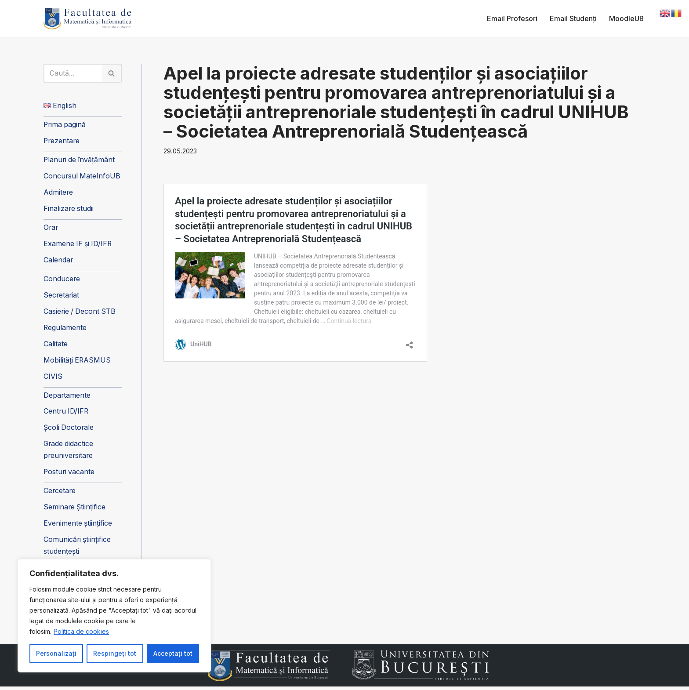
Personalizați (56, 653)
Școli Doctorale (69, 430)
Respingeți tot (114, 653)
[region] (114, 615)
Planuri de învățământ (80, 160)
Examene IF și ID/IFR (78, 245)
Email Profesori (511, 18)
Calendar (58, 261)
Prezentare (62, 141)
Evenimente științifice (78, 526)
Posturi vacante (70, 474)
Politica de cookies (81, 631)
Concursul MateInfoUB (82, 177)
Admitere (58, 193)
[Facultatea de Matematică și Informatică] (87, 18)
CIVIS (53, 378)
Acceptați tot (172, 653)
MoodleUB (626, 18)
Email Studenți (572, 18)
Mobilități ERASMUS (78, 362)
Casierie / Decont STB (80, 313)
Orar (51, 228)
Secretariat (62, 296)
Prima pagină (65, 125)
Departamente (67, 397)
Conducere (62, 280)
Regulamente (65, 329)
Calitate (56, 345)
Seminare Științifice (75, 510)
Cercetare (60, 493)
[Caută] (73, 73)
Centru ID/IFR (67, 413)
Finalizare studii (69, 209)
